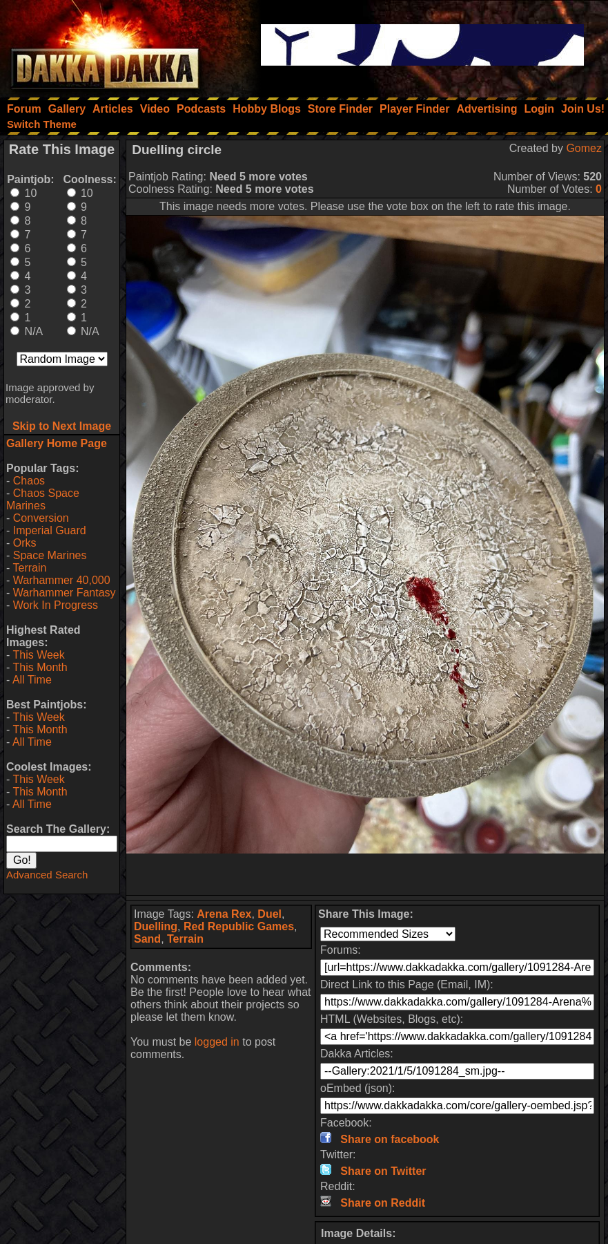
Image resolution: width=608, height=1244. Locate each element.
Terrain (29, 568)
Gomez (584, 148)
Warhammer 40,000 (61, 580)
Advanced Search (47, 874)
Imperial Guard (49, 530)
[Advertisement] (365, 874)
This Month (39, 667)
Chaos (29, 481)
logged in (217, 1042)
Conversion (41, 518)
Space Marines (50, 555)
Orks (25, 543)
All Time (32, 680)
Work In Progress (55, 605)
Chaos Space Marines (42, 499)
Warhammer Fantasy (64, 593)
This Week (38, 655)
